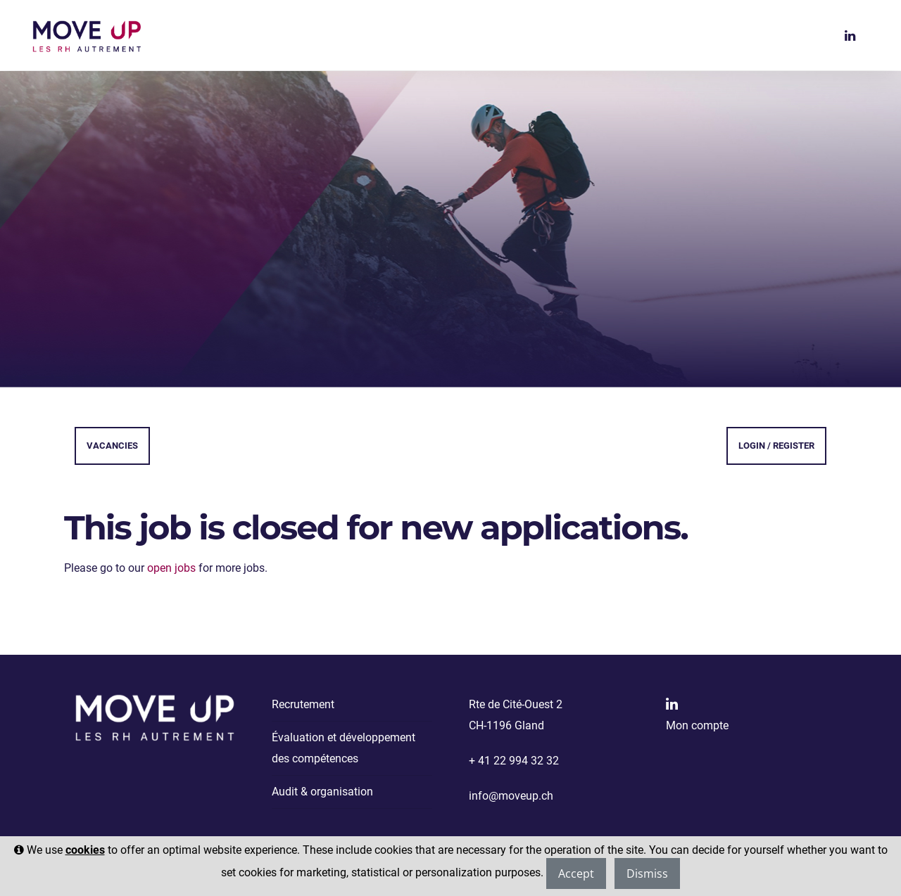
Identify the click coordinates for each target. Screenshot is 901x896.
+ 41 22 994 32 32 (514, 760)
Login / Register (776, 445)
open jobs (171, 568)
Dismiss (647, 873)
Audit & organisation (322, 791)
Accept (576, 873)
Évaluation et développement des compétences (343, 748)
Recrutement (303, 704)
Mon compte (697, 725)
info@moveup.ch (511, 795)
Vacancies (112, 445)
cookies (85, 850)
